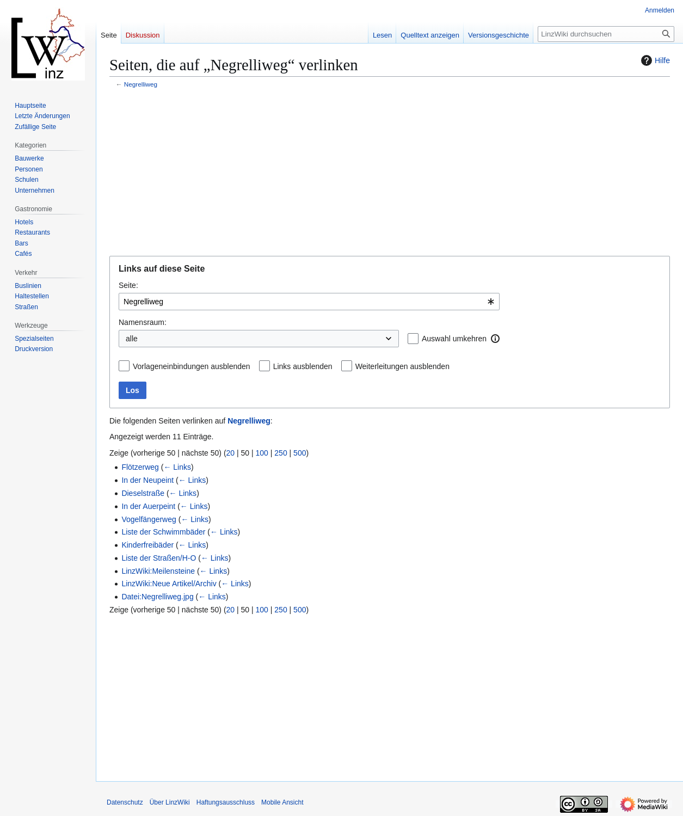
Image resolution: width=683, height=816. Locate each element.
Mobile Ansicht (282, 802)
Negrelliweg (140, 84)
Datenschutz (125, 802)
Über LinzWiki (170, 802)
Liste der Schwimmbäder (163, 531)
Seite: (128, 285)
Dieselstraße (142, 493)
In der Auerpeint (148, 506)
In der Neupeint (147, 480)
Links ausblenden (303, 366)
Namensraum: (143, 322)
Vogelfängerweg (148, 519)
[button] (495, 338)
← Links (177, 467)
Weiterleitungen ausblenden (402, 366)
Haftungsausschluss (225, 802)
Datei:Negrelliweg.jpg (157, 596)
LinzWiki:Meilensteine (158, 571)
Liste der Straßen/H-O (158, 558)
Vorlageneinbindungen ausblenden (191, 366)
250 (280, 453)
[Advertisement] (389, 173)
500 (299, 453)
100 (262, 453)
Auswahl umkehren (454, 338)
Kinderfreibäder (147, 545)
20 (230, 453)
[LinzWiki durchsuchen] (606, 34)
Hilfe (654, 60)
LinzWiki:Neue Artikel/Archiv (168, 583)
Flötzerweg (139, 467)
